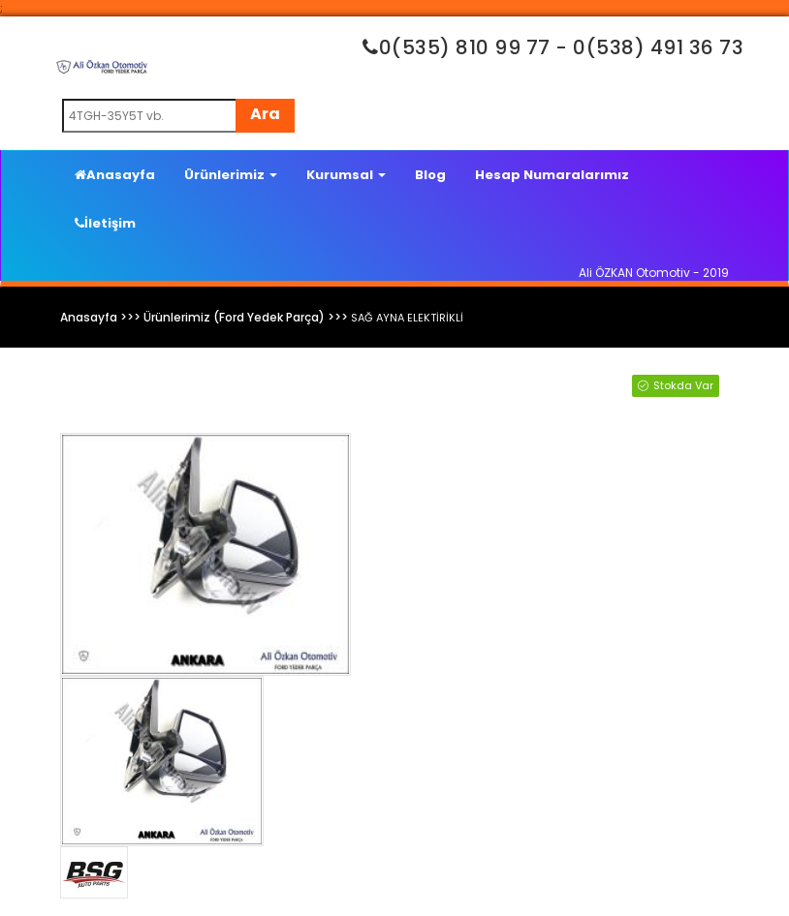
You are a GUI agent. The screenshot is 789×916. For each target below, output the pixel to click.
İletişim (105, 223)
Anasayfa (115, 175)
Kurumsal (346, 175)
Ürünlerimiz (230, 175)
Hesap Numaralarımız (552, 175)
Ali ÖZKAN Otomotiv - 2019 (654, 272)
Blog (430, 175)
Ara (265, 114)
